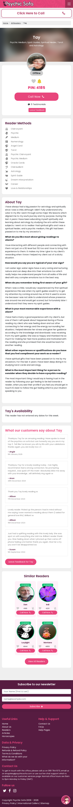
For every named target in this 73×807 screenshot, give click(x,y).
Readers (6, 730)
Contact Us (44, 723)
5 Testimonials (36, 104)
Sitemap (45, 803)
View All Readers (36, 661)
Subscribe (36, 706)
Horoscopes (8, 736)
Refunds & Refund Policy (14, 750)
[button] (36, 13)
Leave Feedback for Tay (20, 561)
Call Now (36, 97)
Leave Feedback (37, 110)
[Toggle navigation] (69, 4)
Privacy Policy (9, 747)
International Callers (28, 803)
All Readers (16, 23)
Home (5, 23)
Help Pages (44, 730)
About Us (6, 726)
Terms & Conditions (12, 753)
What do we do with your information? (14, 758)
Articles (6, 733)
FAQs (41, 726)
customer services (26, 776)
